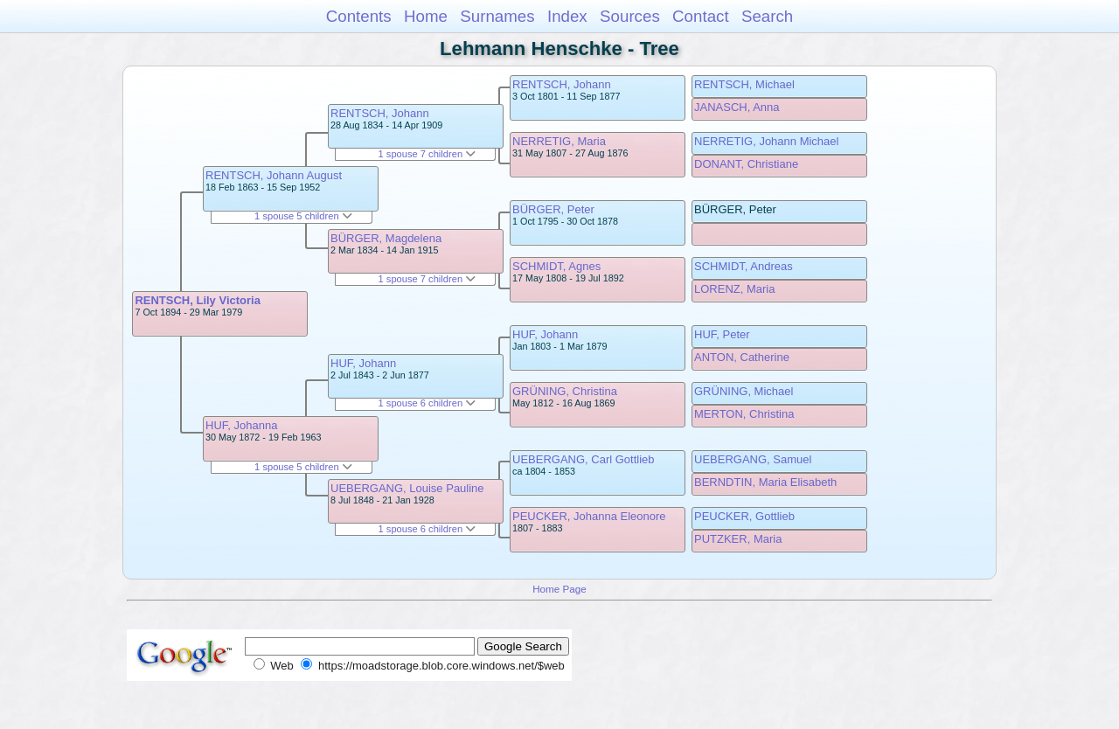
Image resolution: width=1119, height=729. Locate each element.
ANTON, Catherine (741, 357)
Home (426, 16)
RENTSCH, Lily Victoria (198, 300)
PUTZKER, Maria (738, 538)
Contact (700, 16)
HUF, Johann (363, 363)
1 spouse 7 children (427, 154)
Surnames (497, 16)
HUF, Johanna (241, 425)
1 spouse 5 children (303, 216)
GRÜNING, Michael (743, 391)
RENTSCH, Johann (379, 113)
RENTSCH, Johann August (273, 175)
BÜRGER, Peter (553, 209)
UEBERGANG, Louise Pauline (407, 488)
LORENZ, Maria (734, 288)
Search (767, 16)
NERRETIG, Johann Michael (766, 141)
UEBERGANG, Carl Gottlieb (583, 459)
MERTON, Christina (744, 413)
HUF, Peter (722, 334)
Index (567, 16)
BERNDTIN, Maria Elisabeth (765, 482)
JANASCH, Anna (737, 107)
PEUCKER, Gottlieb (744, 516)
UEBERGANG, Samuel (752, 459)
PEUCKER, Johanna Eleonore (589, 516)
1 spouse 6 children (427, 403)
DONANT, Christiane (746, 163)
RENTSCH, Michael (744, 84)
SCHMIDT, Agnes (556, 266)
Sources (630, 16)
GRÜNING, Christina (564, 391)
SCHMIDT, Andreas (743, 266)
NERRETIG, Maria (559, 141)
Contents (359, 16)
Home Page (559, 588)
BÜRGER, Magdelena (385, 238)
